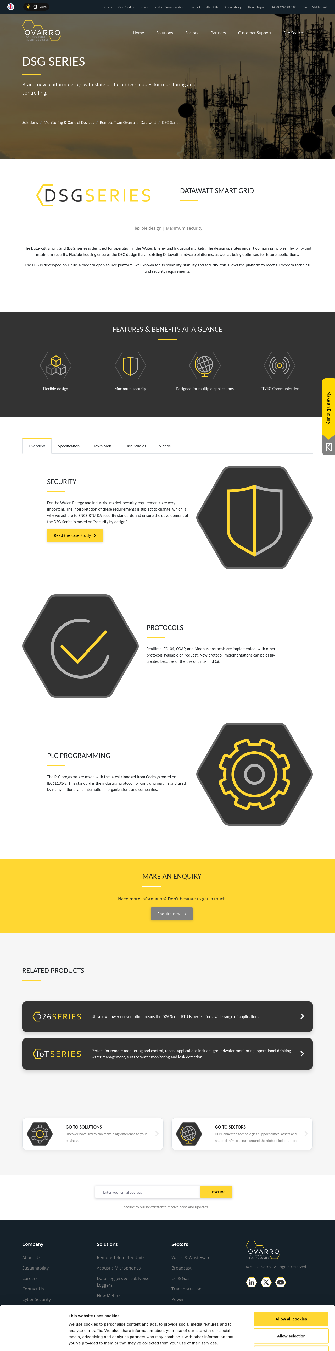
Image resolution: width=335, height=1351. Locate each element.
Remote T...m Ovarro (117, 122)
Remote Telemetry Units (121, 1257)
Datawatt (148, 122)
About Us (212, 7)
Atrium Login (256, 7)
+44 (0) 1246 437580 (283, 7)
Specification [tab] (69, 446)
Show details (275, 1340)
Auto (43, 7)
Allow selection (291, 1299)
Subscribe (216, 1191)
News (144, 7)
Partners (218, 32)
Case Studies (126, 7)
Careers (107, 7)
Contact (195, 7)
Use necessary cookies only (291, 1316)
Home (138, 32)
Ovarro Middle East (315, 7)
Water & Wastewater (191, 1257)
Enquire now (172, 913)
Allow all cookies (291, 1282)
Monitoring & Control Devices (69, 122)
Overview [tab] (37, 446)
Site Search (293, 32)
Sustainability (232, 7)
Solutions (164, 32)
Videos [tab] (165, 446)
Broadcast (181, 1268)
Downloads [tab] (102, 446)
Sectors (191, 32)
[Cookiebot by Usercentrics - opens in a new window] (34, 1341)
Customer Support (254, 32)
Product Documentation (169, 7)
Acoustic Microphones (119, 1268)
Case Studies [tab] (135, 446)
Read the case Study (72, 535)
